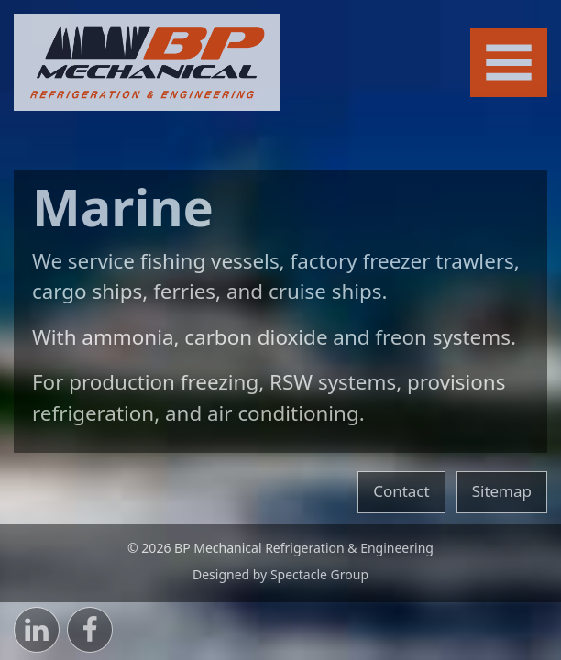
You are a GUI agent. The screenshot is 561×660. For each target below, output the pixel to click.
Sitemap (502, 490)
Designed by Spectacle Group (280, 574)
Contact (401, 490)
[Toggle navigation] (509, 63)
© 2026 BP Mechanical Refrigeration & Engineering (280, 547)
